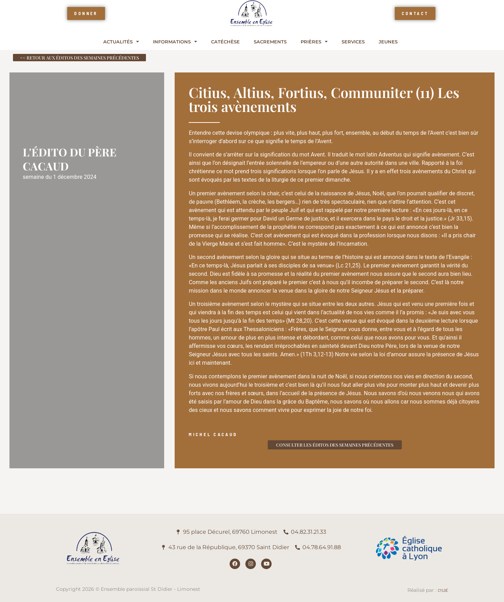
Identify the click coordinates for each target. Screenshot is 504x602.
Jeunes (388, 41)
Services (353, 41)
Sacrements (270, 41)
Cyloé (443, 590)
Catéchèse (225, 41)
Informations (175, 42)
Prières (314, 42)
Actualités (121, 42)
